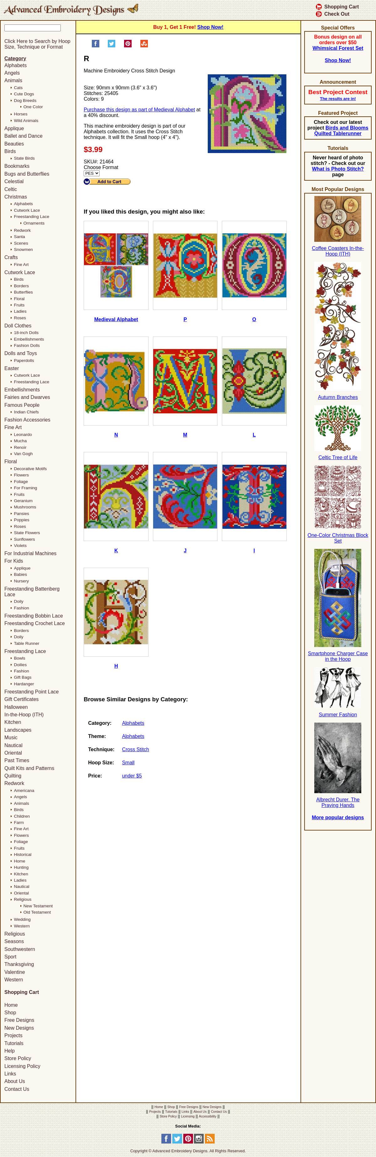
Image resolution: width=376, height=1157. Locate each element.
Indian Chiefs (26, 412)
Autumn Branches (338, 397)
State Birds (24, 158)
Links (10, 1073)
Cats (18, 87)
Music (11, 737)
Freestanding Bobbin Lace (33, 615)
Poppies (21, 519)
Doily (18, 601)
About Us (14, 1081)
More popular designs (338, 817)
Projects (13, 1035)
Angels (12, 73)
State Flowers (27, 532)
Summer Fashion (338, 714)
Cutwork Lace (27, 210)
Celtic (10, 189)
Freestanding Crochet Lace (34, 623)
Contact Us (16, 1089)
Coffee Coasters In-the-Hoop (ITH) (338, 251)
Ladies (20, 311)
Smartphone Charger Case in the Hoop (338, 656)
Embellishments (29, 339)
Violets (20, 545)
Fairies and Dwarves (27, 397)
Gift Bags (22, 677)
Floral (19, 298)
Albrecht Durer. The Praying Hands (337, 802)
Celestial (14, 181)
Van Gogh (23, 453)
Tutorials (14, 1043)
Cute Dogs (24, 94)
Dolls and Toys (20, 353)
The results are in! (338, 98)
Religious (22, 899)
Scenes (21, 243)
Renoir (20, 447)
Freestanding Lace (31, 216)
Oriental (13, 753)
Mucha (20, 440)
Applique (14, 128)
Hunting (21, 867)
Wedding (22, 919)
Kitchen (12, 722)
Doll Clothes (17, 325)
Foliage (21, 481)
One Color (33, 106)
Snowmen (23, 249)
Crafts (11, 257)
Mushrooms (25, 507)
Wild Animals (26, 120)
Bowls (19, 658)
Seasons (14, 941)
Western (21, 926)
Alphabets (133, 723)
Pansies (21, 513)
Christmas (15, 196)
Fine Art (21, 264)
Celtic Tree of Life (338, 457)
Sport (10, 956)
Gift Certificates (21, 699)
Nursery (21, 581)
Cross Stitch (135, 749)
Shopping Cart (337, 7)
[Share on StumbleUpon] (144, 46)
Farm (19, 822)
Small (128, 762)
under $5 (132, 775)
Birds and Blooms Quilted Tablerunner (341, 130)
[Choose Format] (92, 173)
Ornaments (34, 223)
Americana (24, 790)
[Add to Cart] (107, 181)
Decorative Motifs (30, 468)
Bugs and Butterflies (26, 174)
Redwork (22, 230)
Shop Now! (210, 27)
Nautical (13, 745)
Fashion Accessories (27, 419)
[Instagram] (199, 1142)
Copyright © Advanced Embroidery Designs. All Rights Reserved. (188, 1151)
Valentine (14, 972)
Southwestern (19, 949)
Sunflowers (24, 539)
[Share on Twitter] (111, 46)
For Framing (25, 488)
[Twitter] (177, 1142)
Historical (22, 854)
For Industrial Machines (30, 553)
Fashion (21, 608)
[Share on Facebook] (95, 46)
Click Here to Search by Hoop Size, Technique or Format (37, 44)
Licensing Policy (22, 1066)
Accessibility (208, 1116)
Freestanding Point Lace (31, 691)
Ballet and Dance (23, 136)
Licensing (188, 1116)
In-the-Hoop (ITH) (24, 714)
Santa (19, 236)
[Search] (52, 34)
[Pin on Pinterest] (128, 46)
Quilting (12, 775)
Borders (21, 286)
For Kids (13, 561)
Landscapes (17, 730)
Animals (13, 80)
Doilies (20, 664)
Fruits (19, 305)
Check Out (332, 14)
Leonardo (23, 434)
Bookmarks (16, 166)
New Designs (19, 1028)
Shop (10, 1012)
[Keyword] (32, 27)
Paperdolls (24, 360)
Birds (10, 151)
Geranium (23, 500)
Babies (20, 574)
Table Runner (26, 643)
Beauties (14, 143)
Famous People (21, 405)
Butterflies (23, 292)
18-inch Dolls (26, 332)
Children (22, 816)
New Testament (38, 906)
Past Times (16, 760)
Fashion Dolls (26, 345)
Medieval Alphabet (116, 319)
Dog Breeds (25, 100)
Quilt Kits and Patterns (29, 768)
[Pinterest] (188, 1142)
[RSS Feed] (210, 1142)
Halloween (16, 707)
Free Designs (19, 1020)
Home (19, 861)
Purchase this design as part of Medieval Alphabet (139, 109)
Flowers (21, 475)
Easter (11, 368)
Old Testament (37, 912)
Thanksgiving (19, 964)
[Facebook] (166, 1142)
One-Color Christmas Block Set (337, 538)
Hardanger (24, 684)
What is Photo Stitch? (338, 169)
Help (9, 1051)
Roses (20, 318)
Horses (20, 114)
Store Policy (17, 1058)
